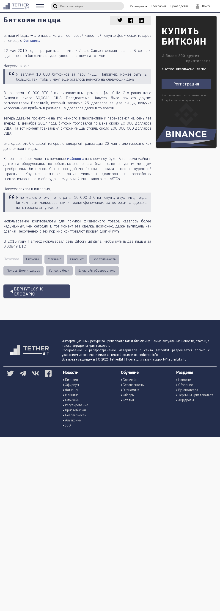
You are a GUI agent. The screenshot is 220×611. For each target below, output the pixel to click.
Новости (184, 380)
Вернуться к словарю (28, 291)
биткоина (32, 40)
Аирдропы (185, 400)
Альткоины (73, 420)
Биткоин (32, 259)
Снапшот (77, 259)
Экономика (130, 390)
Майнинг (54, 259)
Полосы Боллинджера (23, 270)
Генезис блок (59, 270)
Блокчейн (72, 400)
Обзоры (128, 395)
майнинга (75, 158)
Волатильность (104, 259)
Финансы (71, 390)
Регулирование (76, 405)
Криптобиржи (75, 410)
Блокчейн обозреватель (96, 270)
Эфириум (71, 385)
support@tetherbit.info (170, 359)
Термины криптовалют (195, 395)
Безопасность (75, 415)
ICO (67, 425)
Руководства (179, 6)
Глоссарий (158, 6)
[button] (40, 6)
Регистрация (186, 84)
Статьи (128, 400)
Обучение (185, 385)
